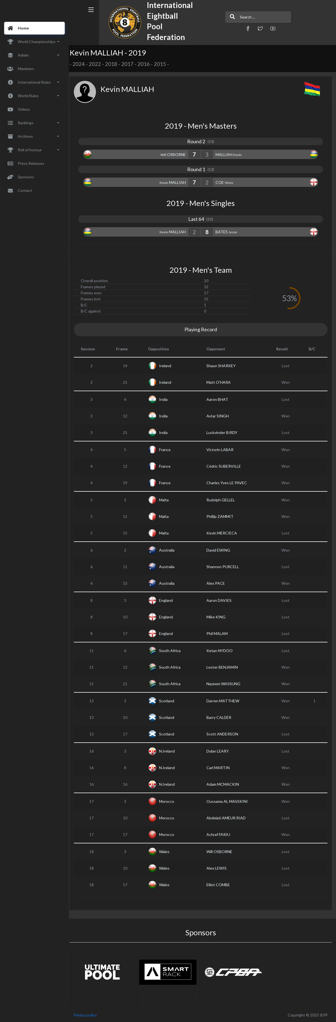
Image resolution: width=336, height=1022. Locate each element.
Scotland (169, 700)
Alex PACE (217, 583)
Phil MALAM (219, 633)
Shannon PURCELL (224, 566)
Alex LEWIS (218, 868)
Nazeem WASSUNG (225, 683)
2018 (115, 64)
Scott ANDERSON (224, 734)
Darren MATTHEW (224, 700)
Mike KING (217, 617)
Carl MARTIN (220, 767)
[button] (232, 28)
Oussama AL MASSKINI (229, 801)
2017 (131, 64)
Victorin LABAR (221, 449)
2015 (163, 64)
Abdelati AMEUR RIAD (228, 818)
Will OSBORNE (221, 851)
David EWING (220, 550)
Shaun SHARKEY (223, 365)
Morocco (169, 801)
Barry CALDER (220, 717)
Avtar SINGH (219, 416)
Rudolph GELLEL (222, 499)
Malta (166, 499)
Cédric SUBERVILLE (225, 466)
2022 (98, 64)
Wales (167, 851)
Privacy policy (88, 1015)
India (166, 399)
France (167, 449)
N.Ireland (169, 751)
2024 (82, 64)
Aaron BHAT (219, 399)
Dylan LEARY (219, 751)
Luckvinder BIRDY (223, 432)
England (168, 600)
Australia (169, 550)
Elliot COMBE (220, 884)
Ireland (168, 365)
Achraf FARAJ (220, 834)
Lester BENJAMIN (224, 667)
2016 (147, 64)
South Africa (172, 650)
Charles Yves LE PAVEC (228, 482)
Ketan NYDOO (221, 650)
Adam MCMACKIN (224, 784)
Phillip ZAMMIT (221, 516)
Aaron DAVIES (220, 600)
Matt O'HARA (220, 382)
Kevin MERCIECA (223, 533)
